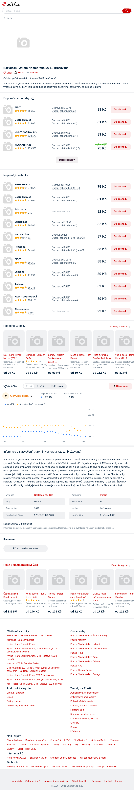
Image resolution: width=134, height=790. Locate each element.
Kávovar (11, 744)
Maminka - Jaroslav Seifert (20, 640)
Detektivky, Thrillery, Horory (84, 718)
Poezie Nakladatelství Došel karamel (88, 648)
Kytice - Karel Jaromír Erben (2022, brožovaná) (30, 675)
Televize (114, 740)
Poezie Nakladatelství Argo (84, 657)
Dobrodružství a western (82, 701)
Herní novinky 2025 (16, 758)
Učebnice (75, 731)
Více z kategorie (121, 565)
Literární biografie (16, 693)
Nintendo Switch (99, 740)
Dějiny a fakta (14, 701)
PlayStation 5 (80, 740)
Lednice (23, 744)
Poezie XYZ (76, 665)
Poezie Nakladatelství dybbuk (85, 644)
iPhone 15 (56, 740)
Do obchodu (120, 109)
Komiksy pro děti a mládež (83, 705)
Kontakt (108, 781)
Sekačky (86, 744)
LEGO (67, 740)
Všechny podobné (120, 326)
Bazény (10, 749)
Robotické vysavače (40, 744)
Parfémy (67, 744)
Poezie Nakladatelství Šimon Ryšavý (88, 635)
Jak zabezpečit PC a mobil (93, 758)
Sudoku (74, 727)
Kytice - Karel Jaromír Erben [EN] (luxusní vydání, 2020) (35, 679)
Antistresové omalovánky (83, 697)
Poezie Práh (76, 653)
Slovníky (74, 723)
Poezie (9, 18)
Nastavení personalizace (56, 781)
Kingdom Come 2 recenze (63, 758)
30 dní (29, 386)
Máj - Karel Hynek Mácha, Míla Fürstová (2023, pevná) (34, 684)
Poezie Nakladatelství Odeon (85, 661)
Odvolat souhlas (80, 781)
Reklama (96, 781)
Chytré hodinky (14, 740)
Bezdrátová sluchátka (36, 740)
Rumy (56, 744)
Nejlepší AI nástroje (107, 766)
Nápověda (17, 781)
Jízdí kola (98, 744)
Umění (10, 697)
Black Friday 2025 (27, 749)
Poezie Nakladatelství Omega (85, 674)
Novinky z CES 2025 (17, 766)
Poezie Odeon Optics (81, 670)
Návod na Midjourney (83, 766)
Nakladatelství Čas (43, 495)
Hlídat (19, 72)
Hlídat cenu (120, 386)
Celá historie (57, 386)
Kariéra (119, 781)
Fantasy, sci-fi (77, 710)
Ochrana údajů (32, 781)
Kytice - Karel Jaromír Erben (21, 644)
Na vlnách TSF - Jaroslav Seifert (23, 663)
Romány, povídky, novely (82, 714)
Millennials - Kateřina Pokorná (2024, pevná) (29, 635)
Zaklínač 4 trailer (38, 758)
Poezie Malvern (78, 640)
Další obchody (67, 160)
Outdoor (111, 744)
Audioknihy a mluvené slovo (21, 705)
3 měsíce (41, 386)
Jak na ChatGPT (60, 766)
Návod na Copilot (40, 766)
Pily (76, 744)
